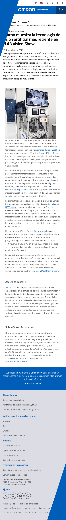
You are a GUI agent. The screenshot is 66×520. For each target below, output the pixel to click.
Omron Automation (10, 23)
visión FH (54, 210)
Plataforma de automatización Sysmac (20, 405)
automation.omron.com (16, 361)
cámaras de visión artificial (48, 149)
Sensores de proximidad (13, 400)
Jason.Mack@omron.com (47, 270)
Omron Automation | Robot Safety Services (22, 409)
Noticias (24, 23)
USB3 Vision (10, 207)
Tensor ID (9, 287)
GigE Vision (52, 204)
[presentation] (5, 10)
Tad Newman (40, 231)
